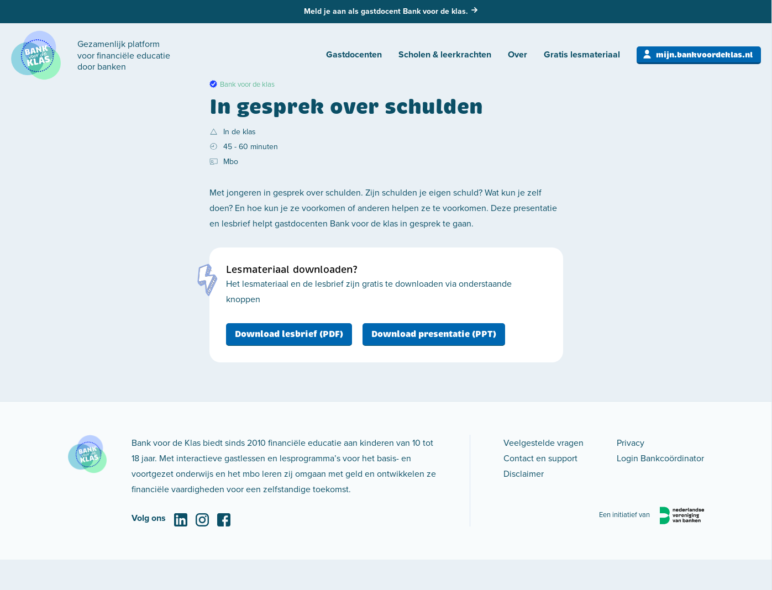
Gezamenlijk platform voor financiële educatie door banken (123, 55)
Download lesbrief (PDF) (289, 334)
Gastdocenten (354, 54)
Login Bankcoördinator (660, 458)
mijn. (704, 55)
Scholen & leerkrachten (444, 54)
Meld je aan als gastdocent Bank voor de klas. (386, 11)
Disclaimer (523, 473)
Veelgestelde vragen (543, 442)
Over (517, 54)
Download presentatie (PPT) (433, 334)
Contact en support (540, 458)
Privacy (630, 442)
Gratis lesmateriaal (582, 54)
